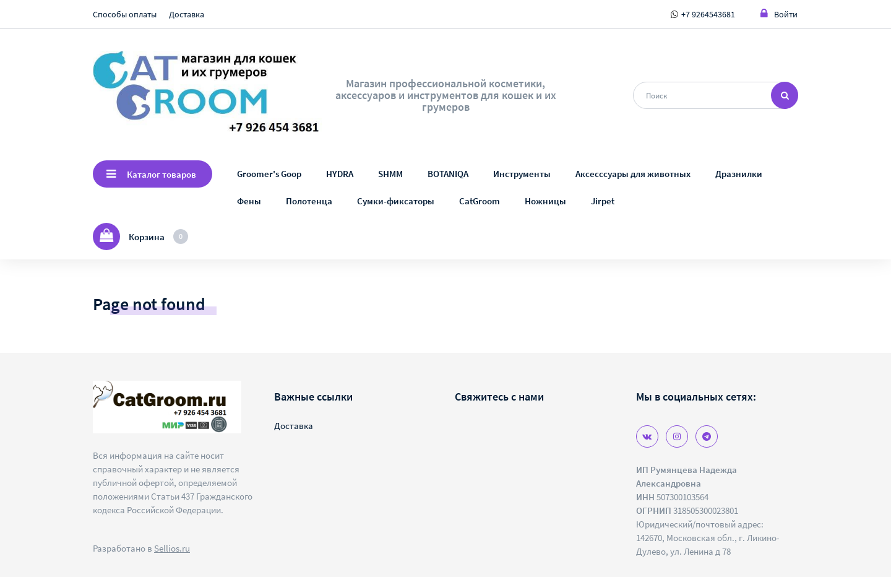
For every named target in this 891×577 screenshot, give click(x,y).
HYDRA (339, 174)
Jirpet (602, 201)
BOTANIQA (448, 174)
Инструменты (522, 174)
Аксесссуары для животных (633, 174)
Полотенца (309, 201)
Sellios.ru (172, 548)
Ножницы (545, 201)
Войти (779, 14)
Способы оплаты (125, 14)
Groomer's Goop (269, 174)
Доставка (186, 14)
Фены (249, 201)
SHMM (390, 174)
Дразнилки (738, 174)
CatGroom (479, 201)
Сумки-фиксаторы (395, 201)
